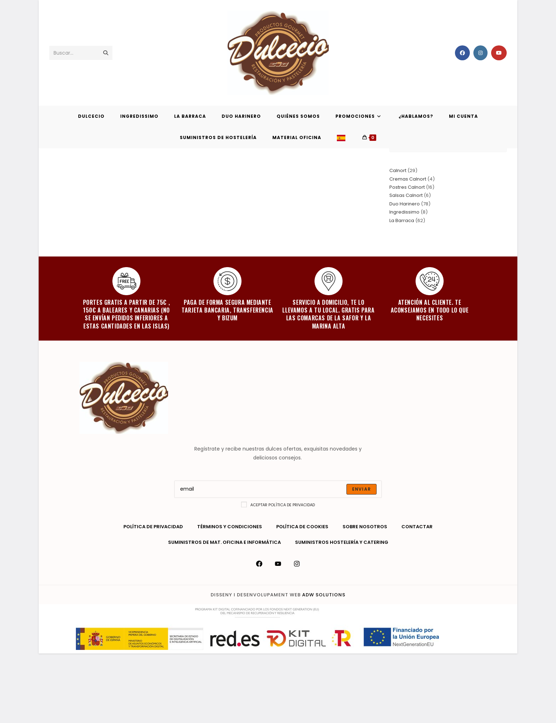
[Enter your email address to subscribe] (278, 559)
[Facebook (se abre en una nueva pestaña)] (462, 52)
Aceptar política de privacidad (278, 574)
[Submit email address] (361, 558)
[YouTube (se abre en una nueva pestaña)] (499, 52)
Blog (501, 164)
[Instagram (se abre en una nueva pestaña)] (480, 52)
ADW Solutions (323, 664)
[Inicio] (486, 164)
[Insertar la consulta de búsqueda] (448, 213)
